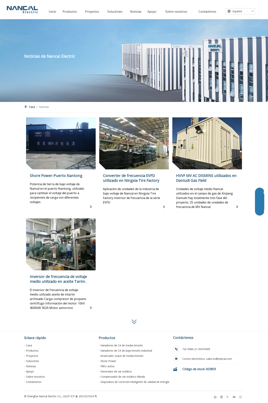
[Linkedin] (221, 396)
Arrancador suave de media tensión (121, 356)
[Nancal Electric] (22, 9)
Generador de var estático (116, 371)
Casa (29, 345)
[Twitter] (228, 396)
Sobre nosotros (35, 376)
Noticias (31, 366)
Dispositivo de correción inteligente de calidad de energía (134, 382)
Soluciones (32, 361)
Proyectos (32, 356)
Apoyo (30, 371)
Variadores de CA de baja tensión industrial (126, 350)
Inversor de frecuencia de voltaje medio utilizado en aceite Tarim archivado (58, 281)
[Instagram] (240, 396)
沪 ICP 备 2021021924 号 (82, 396)
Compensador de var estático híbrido (122, 376)
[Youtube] (234, 396)
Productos (32, 350)
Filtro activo (107, 366)
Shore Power (108, 361)
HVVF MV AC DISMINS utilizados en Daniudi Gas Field (206, 178)
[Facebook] (215, 396)
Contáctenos (34, 382)
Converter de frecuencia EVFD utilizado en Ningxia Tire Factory (131, 178)
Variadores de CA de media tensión (121, 345)
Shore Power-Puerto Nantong (56, 175)
